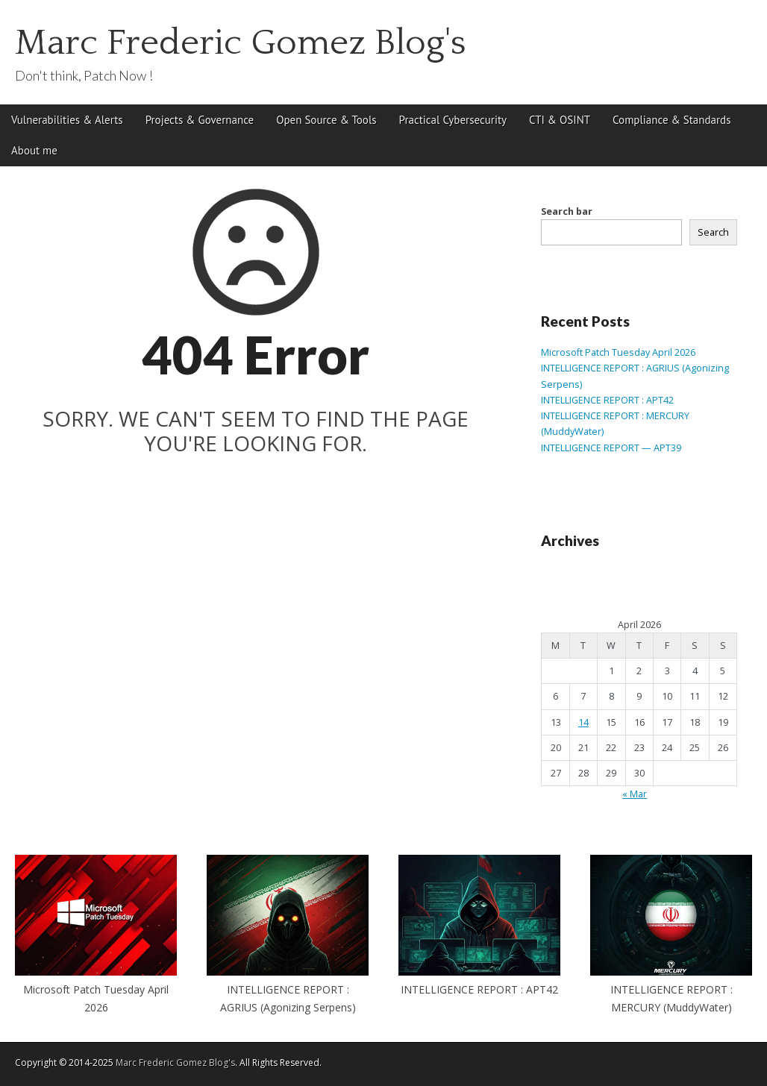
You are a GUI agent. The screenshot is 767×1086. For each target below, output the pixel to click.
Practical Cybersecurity (453, 120)
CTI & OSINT (559, 120)
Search (713, 232)
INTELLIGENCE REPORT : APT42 (607, 400)
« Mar (634, 794)
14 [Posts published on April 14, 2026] (583, 722)
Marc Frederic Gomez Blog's (240, 43)
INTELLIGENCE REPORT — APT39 (611, 448)
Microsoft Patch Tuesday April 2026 (618, 352)
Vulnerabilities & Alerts (67, 120)
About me (34, 150)
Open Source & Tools (326, 120)
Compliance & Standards (671, 120)
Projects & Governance (199, 120)
